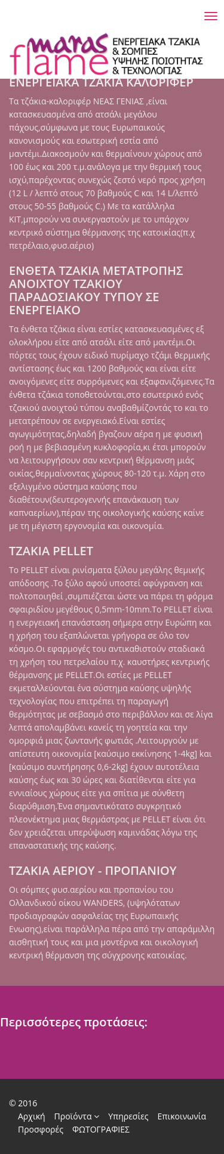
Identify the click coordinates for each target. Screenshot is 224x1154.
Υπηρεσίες (128, 1116)
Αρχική (31, 1116)
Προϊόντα (77, 1116)
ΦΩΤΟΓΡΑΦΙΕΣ (101, 1129)
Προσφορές (40, 1129)
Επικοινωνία (182, 1116)
